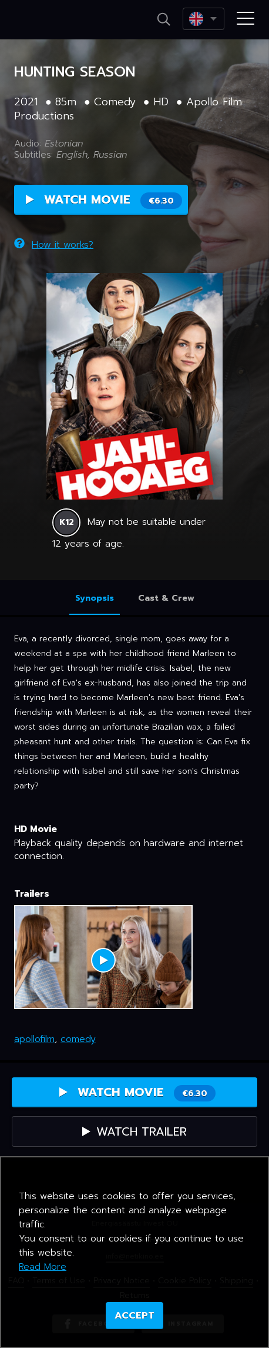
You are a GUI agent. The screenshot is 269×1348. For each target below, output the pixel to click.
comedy (78, 1039)
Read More (42, 1266)
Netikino (46, 20)
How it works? (53, 245)
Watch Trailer (134, 1131)
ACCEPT (134, 1316)
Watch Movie (104, 200)
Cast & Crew (166, 598)
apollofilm (34, 1039)
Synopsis (94, 598)
